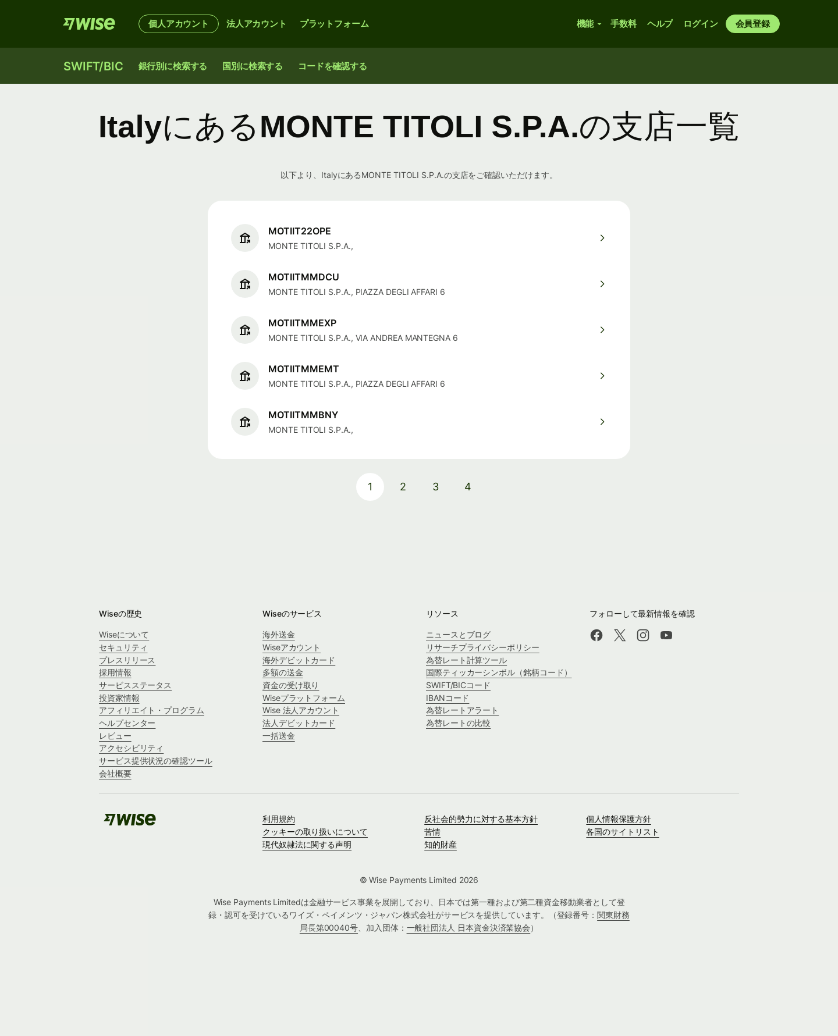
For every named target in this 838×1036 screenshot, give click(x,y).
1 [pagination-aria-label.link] (370, 486)
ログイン (700, 23)
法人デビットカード (298, 723)
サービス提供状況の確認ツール (155, 761)
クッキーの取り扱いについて (315, 831)
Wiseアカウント (291, 647)
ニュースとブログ (458, 634)
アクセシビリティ (131, 748)
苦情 (432, 831)
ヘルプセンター (127, 723)
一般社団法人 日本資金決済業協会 (469, 927)
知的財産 (440, 844)
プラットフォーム (334, 23)
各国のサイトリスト (622, 831)
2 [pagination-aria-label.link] (403, 486)
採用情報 (115, 672)
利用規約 (278, 819)
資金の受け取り (290, 685)
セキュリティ (123, 647)
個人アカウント (178, 23)
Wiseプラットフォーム (303, 698)
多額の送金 (282, 672)
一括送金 (278, 735)
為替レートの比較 (458, 723)
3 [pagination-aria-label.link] (435, 486)
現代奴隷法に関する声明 (306, 844)
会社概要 (115, 773)
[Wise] (89, 24)
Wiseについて (124, 634)
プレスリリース (127, 660)
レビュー (115, 735)
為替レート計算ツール (466, 660)
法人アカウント (256, 23)
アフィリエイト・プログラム (151, 710)
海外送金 (278, 634)
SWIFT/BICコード (458, 685)
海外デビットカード (298, 660)
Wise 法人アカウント (300, 710)
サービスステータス (135, 685)
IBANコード (447, 698)
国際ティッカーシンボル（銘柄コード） (499, 672)
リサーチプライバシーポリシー (482, 647)
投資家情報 (119, 698)
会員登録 (753, 23)
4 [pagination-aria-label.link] (467, 486)
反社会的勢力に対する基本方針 (481, 819)
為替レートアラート (462, 710)
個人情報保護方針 (618, 819)
